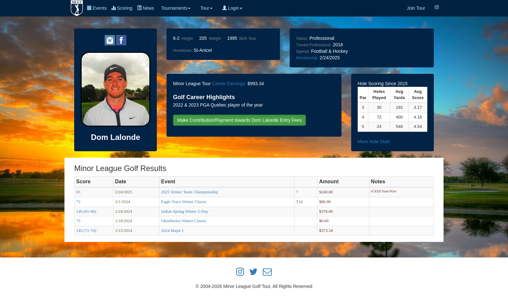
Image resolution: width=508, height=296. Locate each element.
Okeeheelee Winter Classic (183, 220)
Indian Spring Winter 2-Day (184, 211)
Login (232, 8)
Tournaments (175, 8)
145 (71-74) (86, 230)
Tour (206, 8)
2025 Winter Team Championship (189, 191)
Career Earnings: (229, 83)
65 (78, 191)
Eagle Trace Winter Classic (184, 201)
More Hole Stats (374, 141)
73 (78, 201)
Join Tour (416, 8)
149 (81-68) (86, 211)
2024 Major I (172, 230)
